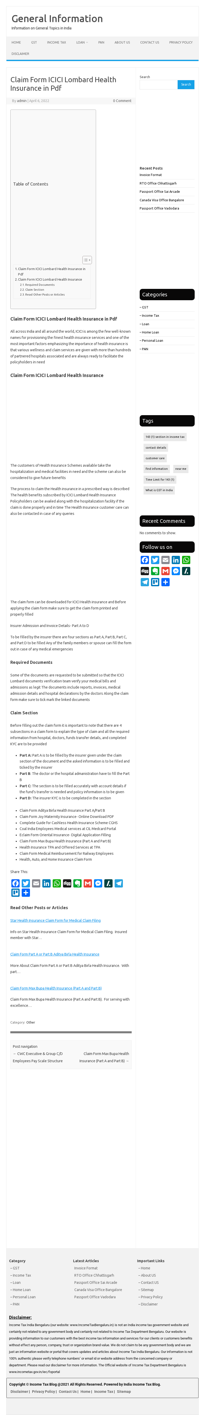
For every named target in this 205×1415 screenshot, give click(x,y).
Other (30, 1022)
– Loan (144, 324)
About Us (122, 42)
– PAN (144, 349)
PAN (101, 42)
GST (34, 42)
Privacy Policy (181, 42)
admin (22, 101)
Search (145, 77)
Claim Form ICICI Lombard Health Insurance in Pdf (51, 271)
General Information (57, 18)
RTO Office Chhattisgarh (158, 183)
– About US (147, 1275)
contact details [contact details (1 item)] (156, 447)
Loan (80, 42)
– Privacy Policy (150, 1297)
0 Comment (122, 101)
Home (16, 42)
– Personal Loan (151, 340)
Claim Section (34, 289)
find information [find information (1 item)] (157, 468)
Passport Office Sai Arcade (160, 191)
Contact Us (149, 42)
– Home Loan (149, 332)
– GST (144, 307)
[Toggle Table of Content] (84, 260)
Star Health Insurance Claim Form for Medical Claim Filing (55, 920)
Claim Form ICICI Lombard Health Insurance (50, 279)
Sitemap (124, 1391)
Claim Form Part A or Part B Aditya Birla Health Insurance (54, 954)
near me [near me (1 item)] (180, 468)
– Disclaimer (148, 1304)
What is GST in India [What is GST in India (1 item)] (159, 490)
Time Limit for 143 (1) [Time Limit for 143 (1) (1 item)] (160, 479)
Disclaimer (20, 53)
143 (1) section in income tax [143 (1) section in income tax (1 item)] (165, 436)
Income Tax (56, 42)
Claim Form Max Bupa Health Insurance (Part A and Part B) (56, 988)
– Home (144, 1268)
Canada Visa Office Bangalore (162, 200)
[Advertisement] (52, 146)
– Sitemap (146, 1290)
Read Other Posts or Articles (45, 294)
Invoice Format (151, 175)
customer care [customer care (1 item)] (155, 458)
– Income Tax (149, 315)
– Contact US (148, 1282)
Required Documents (39, 284)
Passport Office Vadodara (159, 208)
